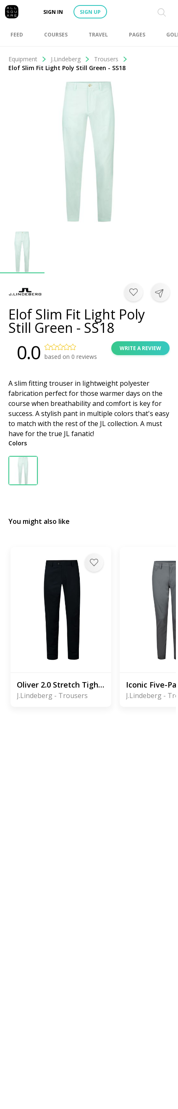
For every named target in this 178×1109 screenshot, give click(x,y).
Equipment (27, 59)
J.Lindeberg (70, 59)
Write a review (140, 348)
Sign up (90, 12)
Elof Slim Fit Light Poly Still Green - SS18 (67, 68)
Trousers (111, 59)
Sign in (53, 12)
